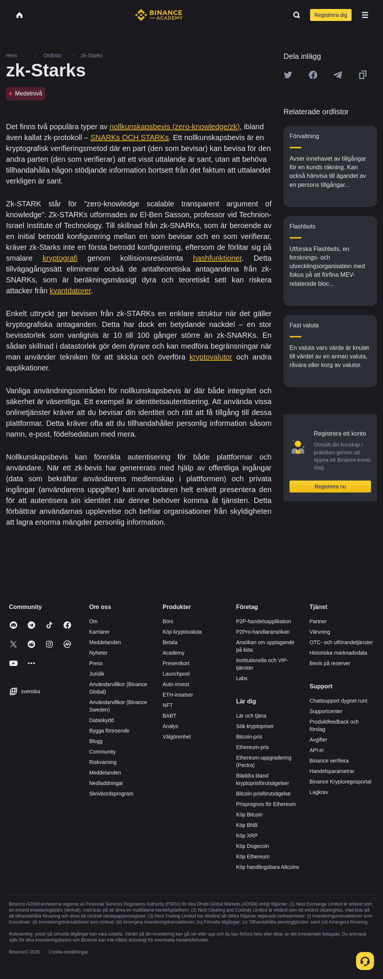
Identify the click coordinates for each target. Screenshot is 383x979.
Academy (173, 653)
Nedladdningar (106, 783)
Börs (168, 621)
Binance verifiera (329, 761)
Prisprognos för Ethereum (266, 804)
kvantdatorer (70, 291)
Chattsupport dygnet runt (338, 701)
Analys (170, 726)
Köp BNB (247, 825)
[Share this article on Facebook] (313, 74)
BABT (170, 716)
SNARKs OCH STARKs (130, 137)
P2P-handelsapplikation (263, 621)
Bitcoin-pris (249, 737)
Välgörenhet (177, 737)
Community (102, 752)
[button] (365, 14)
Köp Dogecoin (252, 846)
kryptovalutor (210, 357)
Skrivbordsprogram (111, 794)
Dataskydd (101, 720)
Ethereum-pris (252, 747)
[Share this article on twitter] (288, 74)
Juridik (96, 674)
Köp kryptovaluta (182, 632)
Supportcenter (326, 711)
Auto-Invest (176, 684)
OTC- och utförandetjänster (341, 642)
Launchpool (176, 674)
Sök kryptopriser (255, 726)
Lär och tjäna (251, 716)
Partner (318, 621)
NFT (168, 705)
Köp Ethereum (253, 857)
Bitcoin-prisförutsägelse (263, 794)
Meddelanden (105, 642)
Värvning (320, 632)
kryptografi (60, 258)
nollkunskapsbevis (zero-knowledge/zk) (175, 126)
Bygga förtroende (109, 731)
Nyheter (98, 653)
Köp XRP (247, 836)
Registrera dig (331, 15)
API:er (317, 750)
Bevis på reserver (330, 663)
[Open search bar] (294, 15)
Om (93, 621)
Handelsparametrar (332, 771)
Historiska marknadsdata (338, 653)
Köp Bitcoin (249, 815)
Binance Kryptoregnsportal (340, 782)
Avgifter (318, 740)
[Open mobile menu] (365, 15)
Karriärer (99, 632)
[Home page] (159, 15)
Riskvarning (102, 762)
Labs (241, 678)
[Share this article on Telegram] (337, 74)
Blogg (95, 741)
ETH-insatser (178, 695)
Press (95, 663)
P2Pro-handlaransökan (262, 632)
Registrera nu (330, 487)
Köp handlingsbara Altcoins (267, 867)
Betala (170, 642)
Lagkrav (319, 792)
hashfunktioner (217, 258)
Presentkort (176, 663)
